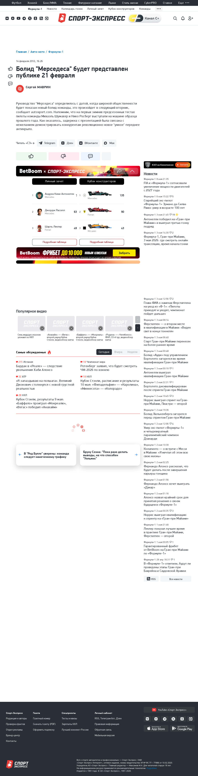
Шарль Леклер (53, 226)
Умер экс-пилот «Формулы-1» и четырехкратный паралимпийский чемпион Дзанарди (164, 433)
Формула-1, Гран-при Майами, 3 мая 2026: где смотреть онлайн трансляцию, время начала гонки (166, 240)
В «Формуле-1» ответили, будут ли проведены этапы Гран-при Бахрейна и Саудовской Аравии (167, 567)
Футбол (16, 3)
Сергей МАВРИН (38, 87)
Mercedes (92, 198)
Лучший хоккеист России (75, 729)
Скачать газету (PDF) (44, 724)
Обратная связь (103, 729)
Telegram (49, 143)
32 (20, 376)
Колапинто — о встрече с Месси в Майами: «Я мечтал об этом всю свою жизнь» (166, 452)
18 (84, 362)
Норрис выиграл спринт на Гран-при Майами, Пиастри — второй (166, 401)
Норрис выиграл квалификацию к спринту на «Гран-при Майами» (166, 516)
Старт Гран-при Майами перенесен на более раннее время (167, 343)
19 (173, 214)
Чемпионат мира (96, 361)
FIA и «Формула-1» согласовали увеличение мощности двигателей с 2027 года (167, 186)
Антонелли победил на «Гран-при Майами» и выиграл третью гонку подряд (167, 222)
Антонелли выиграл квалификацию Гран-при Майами (166, 374)
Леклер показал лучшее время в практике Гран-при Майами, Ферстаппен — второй (164, 532)
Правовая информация (107, 724)
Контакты (11, 740)
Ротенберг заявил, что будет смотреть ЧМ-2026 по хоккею (108, 368)
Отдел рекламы (14, 729)
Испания (28, 361)
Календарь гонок (72, 8)
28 (20, 395)
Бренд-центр (13, 735)
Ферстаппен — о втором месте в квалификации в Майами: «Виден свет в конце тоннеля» (167, 327)
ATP (24, 376)
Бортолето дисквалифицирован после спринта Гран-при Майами (166, 388)
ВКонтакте (91, 143)
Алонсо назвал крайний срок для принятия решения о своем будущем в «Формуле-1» (166, 500)
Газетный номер (41, 718)
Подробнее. (152, 768)
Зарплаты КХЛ (69, 724)
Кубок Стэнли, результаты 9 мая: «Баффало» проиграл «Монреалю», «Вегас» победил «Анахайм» (41, 403)
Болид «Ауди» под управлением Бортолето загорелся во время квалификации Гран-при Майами (166, 358)
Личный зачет (95, 8)
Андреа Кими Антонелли (59, 193)
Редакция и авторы (16, 718)
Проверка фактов (15, 724)
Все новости (175, 579)
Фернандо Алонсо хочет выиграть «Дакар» (167, 485)
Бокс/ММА (50, 3)
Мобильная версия (105, 735)
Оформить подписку (44, 729)
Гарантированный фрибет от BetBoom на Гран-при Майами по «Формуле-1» (166, 549)
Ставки (167, 3)
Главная (22, 51)
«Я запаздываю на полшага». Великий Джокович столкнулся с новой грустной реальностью (45, 384)
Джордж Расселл (55, 210)
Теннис (67, 3)
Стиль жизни (130, 3)
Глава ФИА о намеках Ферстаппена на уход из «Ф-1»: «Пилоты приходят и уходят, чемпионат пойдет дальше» (167, 308)
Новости (52, 8)
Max (111, 143)
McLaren (92, 231)
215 (21, 362)
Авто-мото (37, 51)
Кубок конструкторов (121, 8)
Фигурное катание (90, 3)
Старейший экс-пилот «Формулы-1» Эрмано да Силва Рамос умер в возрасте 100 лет (165, 204)
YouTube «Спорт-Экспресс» (169, 709)
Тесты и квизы (69, 718)
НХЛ (24, 395)
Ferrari (91, 214)
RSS (151, 579)
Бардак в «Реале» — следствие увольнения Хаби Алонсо (39, 368)
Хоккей (32, 3)
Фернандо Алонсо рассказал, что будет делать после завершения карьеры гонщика (166, 469)
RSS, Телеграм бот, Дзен (108, 718)
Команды (144, 8)
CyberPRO (150, 3)
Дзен (70, 143)
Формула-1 (35, 9)
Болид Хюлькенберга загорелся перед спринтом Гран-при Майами (167, 415)
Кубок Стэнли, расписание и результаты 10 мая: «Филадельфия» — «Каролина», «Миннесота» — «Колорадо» (109, 384)
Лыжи (112, 3)
